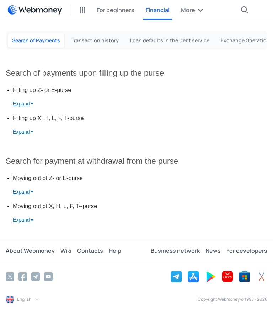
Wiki (65, 251)
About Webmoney (30, 251)
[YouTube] (48, 276)
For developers (246, 251)
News (213, 251)
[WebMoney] (34, 10)
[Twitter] (10, 276)
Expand (21, 104)
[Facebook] (22, 276)
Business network (175, 251)
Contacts (90, 251)
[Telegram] (35, 276)
